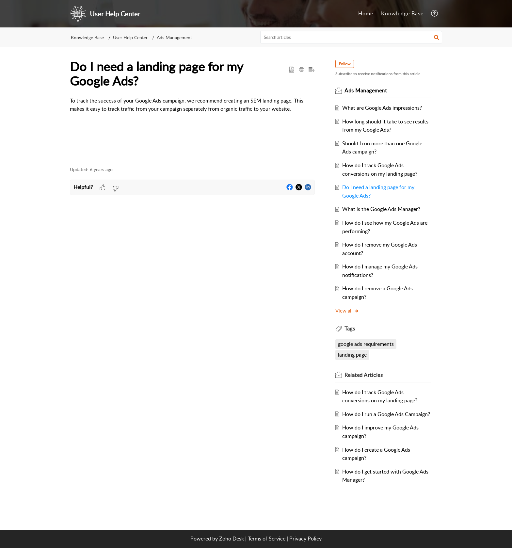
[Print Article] (301, 70)
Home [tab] (365, 13)
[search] (351, 37)
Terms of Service (266, 538)
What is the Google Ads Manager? (382, 209)
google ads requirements (366, 343)
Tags (350, 328)
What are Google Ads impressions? (382, 107)
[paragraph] (192, 109)
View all (348, 310)
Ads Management (174, 37)
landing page (352, 354)
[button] (436, 37)
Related (364, 375)
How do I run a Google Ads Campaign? (386, 414)
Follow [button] (345, 64)
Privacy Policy (305, 538)
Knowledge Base (87, 37)
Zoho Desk (231, 538)
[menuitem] (434, 13)
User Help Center (130, 37)
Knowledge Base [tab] (402, 13)
